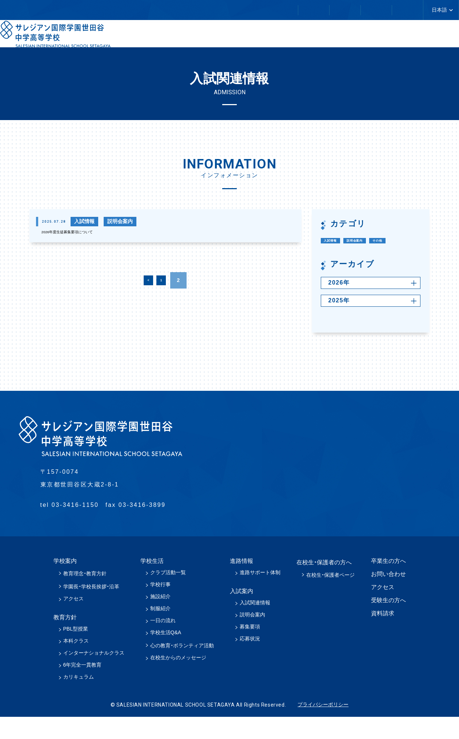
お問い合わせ (279, 10)
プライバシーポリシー (323, 727)
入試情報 (337, 241)
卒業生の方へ (214, 10)
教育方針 (250, 36)
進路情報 (373, 36)
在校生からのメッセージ (178, 680)
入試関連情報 (255, 625)
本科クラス (76, 663)
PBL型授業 (75, 651)
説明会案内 (379, 241)
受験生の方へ (388, 622)
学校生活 (312, 36)
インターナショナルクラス (93, 675)
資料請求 (382, 635)
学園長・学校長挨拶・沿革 (91, 609)
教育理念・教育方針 (85, 596)
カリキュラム (78, 699)
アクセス (73, 621)
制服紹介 (160, 630)
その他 (334, 258)
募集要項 (250, 649)
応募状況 (250, 661)
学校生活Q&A (165, 654)
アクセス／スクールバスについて (370, 10)
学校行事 (160, 606)
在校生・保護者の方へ (139, 10)
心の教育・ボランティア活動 (182, 668)
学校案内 (189, 36)
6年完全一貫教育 (82, 687)
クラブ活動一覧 (168, 594)
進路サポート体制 (260, 594)
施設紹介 (160, 618)
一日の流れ (163, 642)
